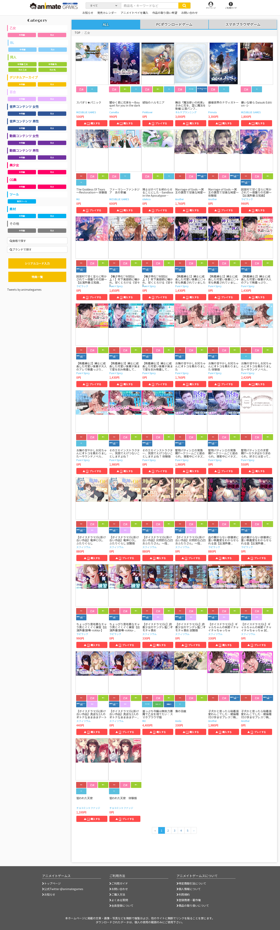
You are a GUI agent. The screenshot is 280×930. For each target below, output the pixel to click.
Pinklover (147, 112)
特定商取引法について (191, 883)
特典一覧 (37, 277)
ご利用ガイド (118, 883)
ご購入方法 (117, 894)
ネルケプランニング (186, 112)
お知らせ (48, 894)
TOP (77, 33)
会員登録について (121, 905)
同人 (13, 57)
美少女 (14, 165)
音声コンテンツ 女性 (24, 106)
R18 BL (53, 69)
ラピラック (247, 199)
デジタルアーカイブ (23, 77)
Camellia (114, 112)
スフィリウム (83, 547)
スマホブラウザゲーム (242, 24)
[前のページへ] (155, 830)
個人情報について (189, 889)
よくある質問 (118, 900)
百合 (12, 92)
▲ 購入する (92, 123)
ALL (106, 24)
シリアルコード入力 (37, 263)
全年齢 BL (52, 64)
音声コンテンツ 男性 (24, 121)
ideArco (146, 199)
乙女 (12, 27)
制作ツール (22, 201)
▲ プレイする (158, 123)
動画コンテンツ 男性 (24, 150)
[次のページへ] (194, 830)
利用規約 (183, 894)
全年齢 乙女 (22, 64)
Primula (212, 112)
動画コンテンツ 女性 (24, 135)
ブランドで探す (21, 249)
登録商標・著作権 (189, 900)
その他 (14, 223)
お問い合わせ (118, 889)
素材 (12, 209)
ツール (14, 194)
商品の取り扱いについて (193, 905)
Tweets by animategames (24, 289)
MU (78, 199)
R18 (52, 34)
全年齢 (22, 34)
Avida (178, 720)
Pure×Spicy (116, 286)
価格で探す (18, 241)
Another (179, 199)
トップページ (51, 883)
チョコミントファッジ (88, 807)
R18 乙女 (22, 69)
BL (12, 42)
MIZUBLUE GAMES (86, 112)
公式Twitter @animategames (63, 889)
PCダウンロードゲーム (174, 24)
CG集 (13, 179)
